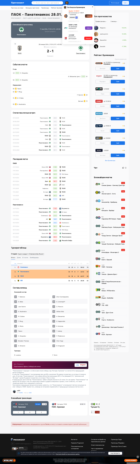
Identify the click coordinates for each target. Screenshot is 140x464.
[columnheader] (14, 263)
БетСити (102, 118)
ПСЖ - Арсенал (19, 407)
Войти (126, 3)
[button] (76, 17)
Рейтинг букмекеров (58, 8)
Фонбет (102, 106)
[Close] (137, 457)
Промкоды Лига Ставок (119, 446)
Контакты (74, 439)
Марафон (103, 81)
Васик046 (103, 40)
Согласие (116, 342)
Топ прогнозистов (103, 16)
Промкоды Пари (116, 439)
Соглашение (103, 342)
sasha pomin (104, 34)
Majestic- (103, 28)
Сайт (117, 68)
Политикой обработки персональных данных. (68, 454)
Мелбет (102, 143)
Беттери (102, 155)
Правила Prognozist (77, 443)
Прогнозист (17, 2)
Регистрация (115, 3)
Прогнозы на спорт (17, 8)
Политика (110, 342)
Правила (96, 342)
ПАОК (19, 53)
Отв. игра (122, 342)
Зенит (102, 131)
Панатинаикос (80, 53)
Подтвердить (115, 453)
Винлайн (102, 68)
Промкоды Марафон (117, 443)
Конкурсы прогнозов (32, 8)
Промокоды (45, 8)
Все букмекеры (110, 160)
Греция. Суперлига (50, 47)
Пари (102, 94)
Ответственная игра (97, 445)
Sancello (102, 46)
